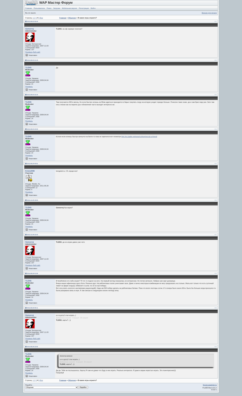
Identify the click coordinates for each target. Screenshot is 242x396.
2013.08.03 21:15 (32, 60)
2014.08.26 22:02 (32, 346)
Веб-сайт (36, 52)
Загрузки (56, 8)
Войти (93, 8)
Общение (72, 18)
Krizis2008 (30, 171)
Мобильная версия (69, 8)
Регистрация (84, 8)
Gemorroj (29, 29)
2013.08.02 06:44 (32, 21)
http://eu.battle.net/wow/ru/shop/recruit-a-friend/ (139, 136)
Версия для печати (209, 13)
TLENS (28, 68)
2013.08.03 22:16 (32, 94)
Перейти (56, 386)
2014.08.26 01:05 (32, 273)
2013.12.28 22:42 (32, 234)
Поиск (49, 8)
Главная (28, 8)
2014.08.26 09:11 (32, 308)
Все (41, 18)
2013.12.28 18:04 (32, 200)
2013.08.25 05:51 (32, 163)
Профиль (29, 52)
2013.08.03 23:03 (32, 129)
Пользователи (39, 8)
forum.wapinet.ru (210, 385)
